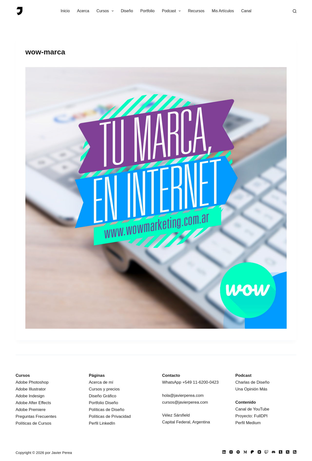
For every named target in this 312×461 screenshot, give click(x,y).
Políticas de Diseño (107, 409)
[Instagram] (231, 452)
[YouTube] (259, 452)
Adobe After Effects (33, 402)
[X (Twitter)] (287, 452)
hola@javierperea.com (183, 395)
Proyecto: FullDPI (251, 416)
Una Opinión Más (251, 389)
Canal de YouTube (252, 409)
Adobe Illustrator (31, 389)
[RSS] (294, 452)
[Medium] (245, 452)
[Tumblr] (280, 452)
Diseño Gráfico (102, 396)
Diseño (127, 11)
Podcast (172, 11)
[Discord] (273, 452)
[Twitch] (266, 452)
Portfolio (147, 11)
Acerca (83, 11)
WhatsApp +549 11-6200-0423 (190, 382)
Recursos (196, 11)
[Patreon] (252, 452)
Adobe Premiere (31, 409)
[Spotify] (238, 452)
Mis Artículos (223, 11)
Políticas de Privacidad (110, 416)
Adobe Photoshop (32, 382)
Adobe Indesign (30, 396)
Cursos (106, 11)
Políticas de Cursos (33, 423)
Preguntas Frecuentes (36, 416)
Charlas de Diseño (252, 382)
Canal (246, 11)
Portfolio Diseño (103, 402)
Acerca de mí (101, 382)
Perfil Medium (248, 422)
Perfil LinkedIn (102, 423)
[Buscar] (294, 11)
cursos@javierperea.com (185, 402)
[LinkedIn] (224, 452)
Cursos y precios (104, 389)
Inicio (65, 11)
